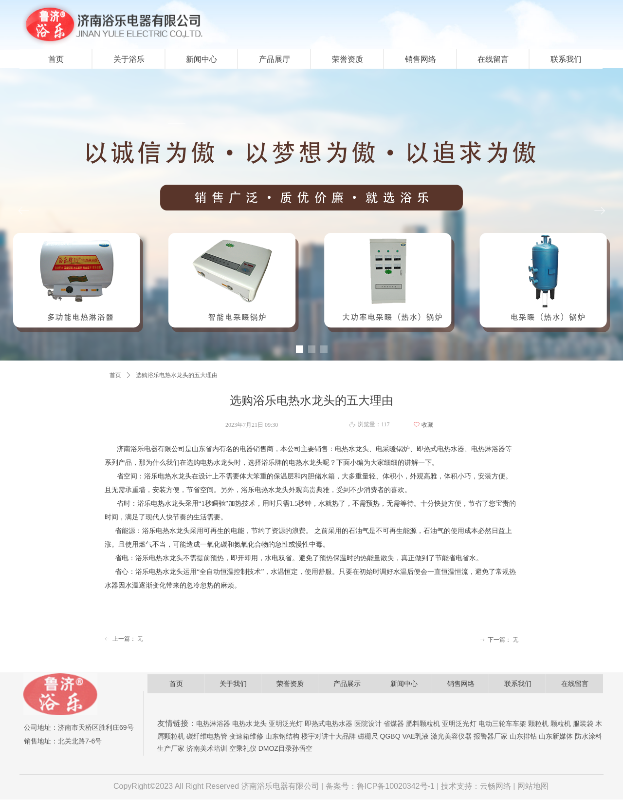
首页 (115, 375)
